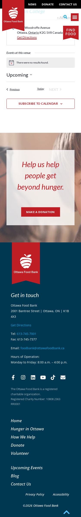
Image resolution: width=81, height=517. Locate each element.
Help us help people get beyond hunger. (40, 175)
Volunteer (20, 453)
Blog (15, 476)
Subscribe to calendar (38, 103)
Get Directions (27, 37)
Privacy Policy (34, 494)
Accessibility (61, 494)
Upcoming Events (27, 467)
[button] (65, 17)
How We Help (23, 437)
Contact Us (68, 4)
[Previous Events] (13, 89)
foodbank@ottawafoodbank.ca (42, 348)
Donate (48, 4)
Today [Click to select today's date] (40, 88)
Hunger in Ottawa (27, 429)
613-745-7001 (26, 334)
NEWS (32, 4)
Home (16, 420)
